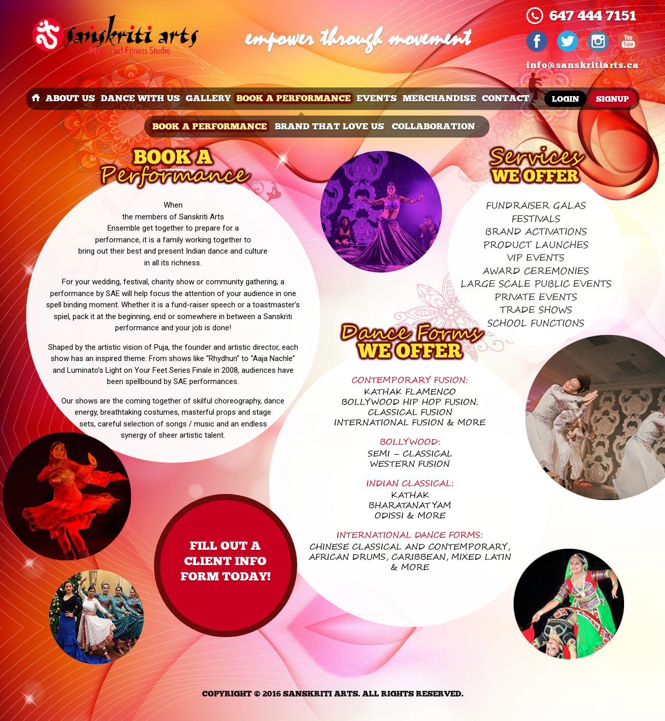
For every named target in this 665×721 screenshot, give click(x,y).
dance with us (140, 98)
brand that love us (329, 126)
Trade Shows (536, 310)
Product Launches (535, 245)
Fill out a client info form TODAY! (226, 561)
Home (36, 99)
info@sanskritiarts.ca (582, 65)
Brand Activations (536, 232)
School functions (535, 323)
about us (70, 98)
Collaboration (433, 126)
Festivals (536, 219)
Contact (505, 98)
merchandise (439, 98)
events (377, 98)
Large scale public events (535, 284)
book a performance (293, 98)
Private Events (535, 297)
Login (565, 99)
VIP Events (535, 258)
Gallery (208, 98)
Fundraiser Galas (536, 206)
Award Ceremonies (535, 271)
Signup (612, 99)
